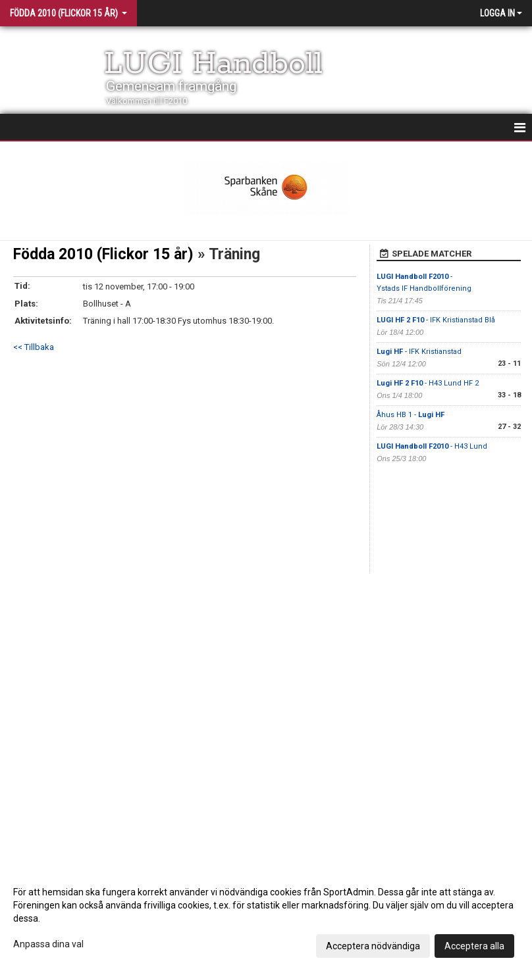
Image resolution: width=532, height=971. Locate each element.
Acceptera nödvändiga (373, 946)
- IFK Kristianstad (419, 351)
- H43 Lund (433, 446)
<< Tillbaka (33, 347)
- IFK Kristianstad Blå (437, 320)
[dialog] (266, 918)
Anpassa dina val (48, 944)
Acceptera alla (474, 946)
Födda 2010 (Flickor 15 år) (103, 254)
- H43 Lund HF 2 (428, 383)
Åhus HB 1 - (410, 415)
